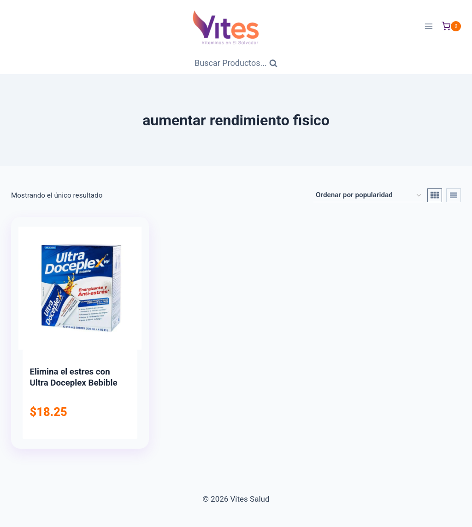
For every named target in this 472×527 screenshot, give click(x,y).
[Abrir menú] (428, 26)
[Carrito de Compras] (451, 26)
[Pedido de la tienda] (368, 195)
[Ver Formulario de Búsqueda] (236, 63)
